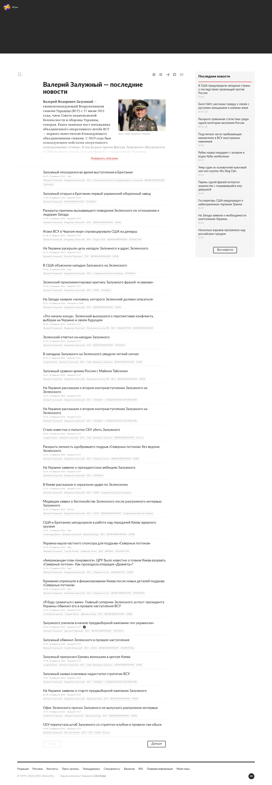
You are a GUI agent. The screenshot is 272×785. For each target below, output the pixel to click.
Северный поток (101, 459)
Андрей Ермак (50, 362)
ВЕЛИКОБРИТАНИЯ (154, 180)
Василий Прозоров (73, 256)
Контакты (52, 769)
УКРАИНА (48, 184)
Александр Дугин (52, 534)
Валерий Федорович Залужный (68, 101)
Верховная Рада (91, 534)
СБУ (86, 256)
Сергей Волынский (73, 648)
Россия (139, 438)
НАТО (96, 513)
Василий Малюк (72, 732)
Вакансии (129, 769)
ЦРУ (101, 551)
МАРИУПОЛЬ (127, 648)
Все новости (225, 249)
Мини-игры (183, 769)
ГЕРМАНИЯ (138, 593)
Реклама (37, 769)
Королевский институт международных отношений (117, 180)
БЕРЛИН (109, 551)
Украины (63, 110)
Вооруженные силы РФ (98, 328)
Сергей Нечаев (71, 551)
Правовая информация (160, 769)
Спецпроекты (112, 769)
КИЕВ (118, 222)
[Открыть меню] (8, 9)
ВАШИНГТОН (124, 328)
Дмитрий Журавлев (74, 631)
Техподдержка (91, 769)
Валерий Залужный (53, 180)
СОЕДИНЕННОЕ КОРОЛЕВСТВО (121, 400)
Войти (262, 9)
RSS (141, 769)
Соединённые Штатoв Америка (108, 273)
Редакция (23, 769)
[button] (154, 74)
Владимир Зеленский (75, 180)
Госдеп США (99, 239)
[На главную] (33, 9)
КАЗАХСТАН (135, 239)
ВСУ (89, 180)
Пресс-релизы (70, 769)
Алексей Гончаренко (53, 614)
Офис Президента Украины (99, 362)
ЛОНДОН (91, 202)
